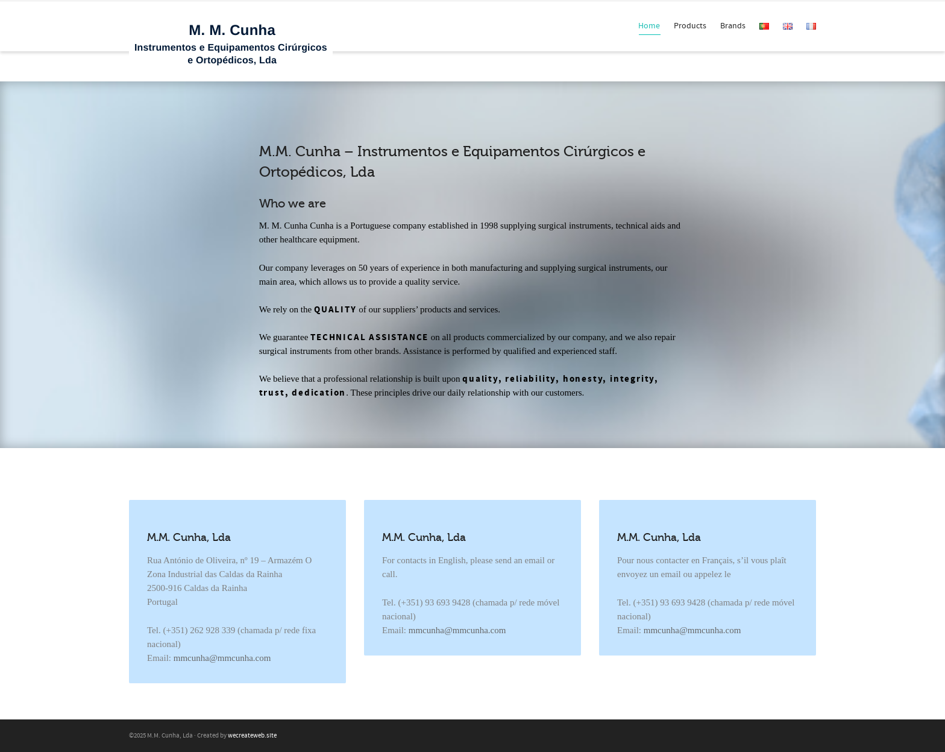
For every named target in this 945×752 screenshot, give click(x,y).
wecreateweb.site (252, 735)
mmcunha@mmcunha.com (222, 658)
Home (649, 28)
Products (690, 26)
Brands (733, 26)
